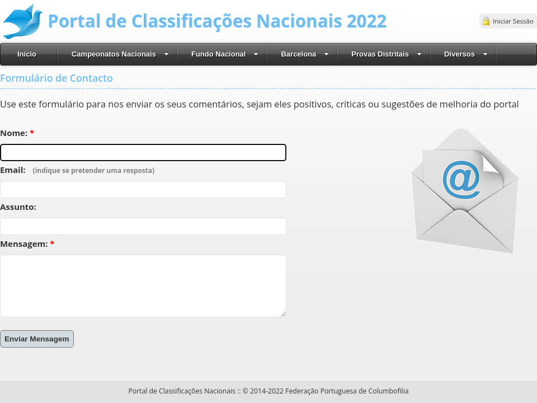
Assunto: (18, 206)
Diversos (466, 54)
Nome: (13, 132)
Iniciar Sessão (513, 21)
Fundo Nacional (225, 54)
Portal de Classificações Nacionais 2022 (217, 20)
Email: (12, 169)
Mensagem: (24, 243)
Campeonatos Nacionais (120, 54)
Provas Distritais (386, 54)
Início (26, 54)
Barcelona (305, 54)
